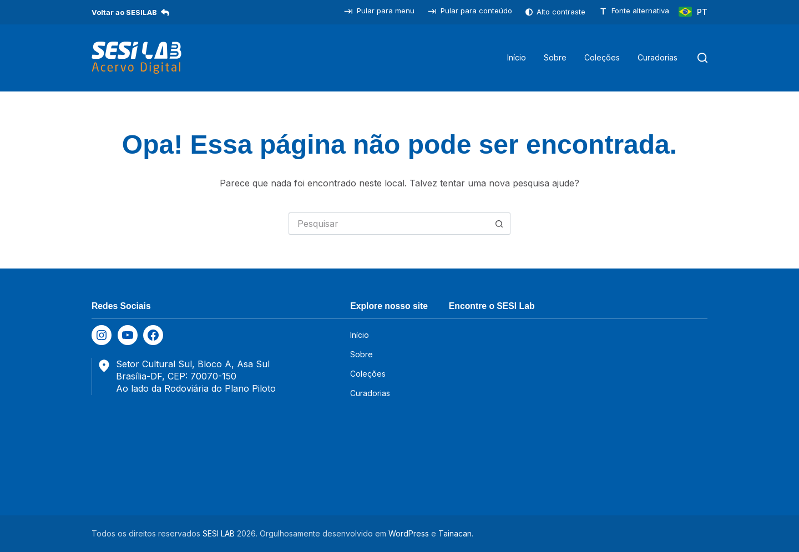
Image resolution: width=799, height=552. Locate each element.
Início (516, 57)
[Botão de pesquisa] (499, 223)
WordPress (408, 533)
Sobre (555, 57)
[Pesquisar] (702, 58)
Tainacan (455, 533)
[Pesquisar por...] (388, 223)
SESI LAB (219, 533)
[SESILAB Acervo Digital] (136, 58)
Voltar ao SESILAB (130, 12)
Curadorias (657, 57)
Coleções (602, 57)
